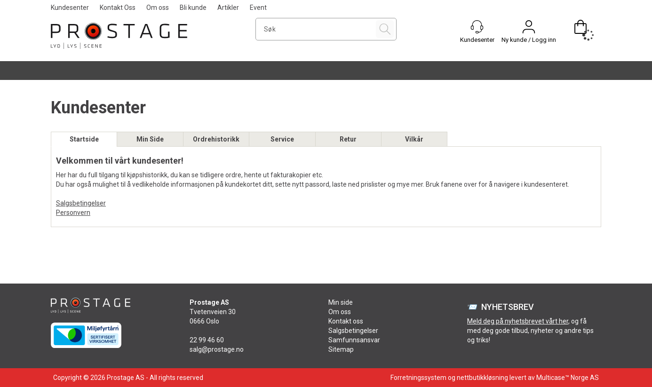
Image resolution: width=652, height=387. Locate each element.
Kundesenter (70, 7)
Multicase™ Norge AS (567, 377)
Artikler (228, 7)
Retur (348, 139)
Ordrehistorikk (216, 139)
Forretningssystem (418, 377)
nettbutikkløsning (482, 377)
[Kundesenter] (477, 27)
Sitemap (341, 349)
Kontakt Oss (117, 7)
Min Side (150, 139)
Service (282, 139)
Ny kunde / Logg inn (528, 39)
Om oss (157, 7)
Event (258, 7)
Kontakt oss (345, 321)
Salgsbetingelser (81, 203)
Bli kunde (193, 7)
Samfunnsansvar (354, 340)
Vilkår (414, 139)
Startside (84, 139)
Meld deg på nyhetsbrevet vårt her (517, 321)
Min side (340, 302)
